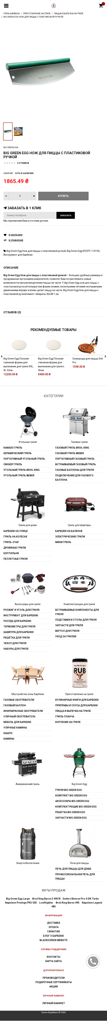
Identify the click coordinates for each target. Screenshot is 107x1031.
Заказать (65, 215)
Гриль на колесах (15, 546)
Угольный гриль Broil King (21, 480)
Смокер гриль (12, 474)
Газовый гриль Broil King (72, 458)
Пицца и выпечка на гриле (73, 721)
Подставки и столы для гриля (76, 630)
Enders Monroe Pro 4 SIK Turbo (81, 909)
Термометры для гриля (19, 637)
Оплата (54, 937)
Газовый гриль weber (69, 463)
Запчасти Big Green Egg (71, 828)
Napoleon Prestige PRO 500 (21, 913)
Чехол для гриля (14, 653)
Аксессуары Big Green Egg (72, 811)
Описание (10, 267)
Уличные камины (15, 738)
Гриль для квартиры (79, 535)
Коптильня (11, 563)
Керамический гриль (17, 463)
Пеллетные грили (15, 569)
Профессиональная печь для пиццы (75, 887)
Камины (8, 749)
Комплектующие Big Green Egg (76, 816)
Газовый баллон (14, 715)
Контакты (53, 967)
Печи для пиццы (79, 873)
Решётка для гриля (16, 648)
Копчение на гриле (68, 732)
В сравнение (16, 240)
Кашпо (8, 743)
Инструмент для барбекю (18, 254)
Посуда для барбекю (17, 631)
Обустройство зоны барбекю (27, 704)
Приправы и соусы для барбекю (76, 715)
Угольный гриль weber (18, 486)
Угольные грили (28, 452)
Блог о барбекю (53, 946)
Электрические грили (70, 546)
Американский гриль (28, 794)
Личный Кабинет (53, 1013)
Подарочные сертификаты (53, 992)
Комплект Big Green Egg (71, 805)
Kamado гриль (12, 458)
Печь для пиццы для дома (73, 879)
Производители (54, 988)
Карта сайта (53, 971)
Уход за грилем (65, 646)
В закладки (15, 235)
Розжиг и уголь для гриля (21, 620)
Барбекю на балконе (69, 541)
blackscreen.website (54, 950)
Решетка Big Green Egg (70, 822)
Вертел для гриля (67, 641)
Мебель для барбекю (17, 732)
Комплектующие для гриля (79, 614)
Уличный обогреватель (19, 727)
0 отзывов (23, 163)
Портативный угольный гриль (24, 469)
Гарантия (53, 942)
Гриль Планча (64, 727)
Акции (53, 997)
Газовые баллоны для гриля (74, 480)
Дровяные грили (14, 558)
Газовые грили (79, 452)
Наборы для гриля (15, 659)
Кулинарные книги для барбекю (77, 710)
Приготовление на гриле (79, 704)
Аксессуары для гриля (27, 614)
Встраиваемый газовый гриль (75, 474)
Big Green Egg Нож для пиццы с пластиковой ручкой (36, 251)
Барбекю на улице (15, 541)
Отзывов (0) (12, 312)
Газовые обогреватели (18, 710)
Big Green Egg (10, 147)
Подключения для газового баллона (74, 488)
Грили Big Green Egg (68, 800)
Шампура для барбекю (18, 642)
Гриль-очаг (11, 552)
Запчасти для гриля (69, 635)
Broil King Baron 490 (67, 913)
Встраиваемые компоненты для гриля (77, 622)
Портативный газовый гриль (74, 469)
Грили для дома (28, 535)
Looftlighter (46, 913)
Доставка (53, 933)
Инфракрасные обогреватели (23, 721)
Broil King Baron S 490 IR (46, 909)
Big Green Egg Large (18, 909)
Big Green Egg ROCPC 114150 (83, 251)
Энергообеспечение (27, 873)
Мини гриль (63, 552)
